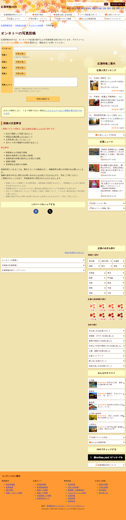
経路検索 (9, 487)
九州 (122, 8)
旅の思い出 (103, 493)
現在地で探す (116, 4)
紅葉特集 (71, 496)
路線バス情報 (42, 490)
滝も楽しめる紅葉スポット (99, 331)
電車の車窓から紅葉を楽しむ (100, 341)
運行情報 (9, 490)
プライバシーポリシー (75, 506)
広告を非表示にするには (74, 252)
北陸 (104, 8)
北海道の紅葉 (20, 25)
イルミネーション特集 (77, 493)
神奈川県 (105, 261)
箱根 (115, 266)
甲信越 (99, 8)
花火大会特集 (73, 487)
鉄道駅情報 (41, 484)
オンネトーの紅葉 (36, 25)
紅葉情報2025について (105, 465)
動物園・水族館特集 (76, 490)
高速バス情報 (42, 493)
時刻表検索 (10, 484)
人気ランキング (112, 14)
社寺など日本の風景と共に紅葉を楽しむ (105, 346)
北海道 (88, 8)
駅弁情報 (102, 490)
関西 (83, 8)
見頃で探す (38, 14)
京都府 (116, 261)
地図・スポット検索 (14, 493)
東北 (94, 8)
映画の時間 (103, 484)
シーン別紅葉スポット (88, 14)
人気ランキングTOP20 (105, 135)
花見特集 (71, 484)
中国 (113, 8)
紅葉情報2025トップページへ (14, 270)
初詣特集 (71, 498)
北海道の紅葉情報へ (10, 265)
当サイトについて (112, 18)
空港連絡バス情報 (44, 496)
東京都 (91, 261)
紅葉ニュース (13, 18)
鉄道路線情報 (42, 487)
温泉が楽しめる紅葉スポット (100, 366)
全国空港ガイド (43, 498)
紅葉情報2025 (9, 6)
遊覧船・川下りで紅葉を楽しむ (101, 336)
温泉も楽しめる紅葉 (63, 14)
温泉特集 (71, 501)
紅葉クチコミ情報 (62, 18)
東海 (109, 8)
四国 (118, 8)
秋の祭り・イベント (38, 18)
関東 (78, 8)
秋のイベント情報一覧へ (100, 208)
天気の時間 (103, 487)
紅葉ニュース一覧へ (98, 203)
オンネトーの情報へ (10, 260)
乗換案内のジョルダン (56, 506)
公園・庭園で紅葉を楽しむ (99, 351)
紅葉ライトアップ (96, 356)
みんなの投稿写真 (87, 18)
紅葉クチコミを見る (98, 437)
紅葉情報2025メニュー (13, 15)
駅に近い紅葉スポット (98, 361)
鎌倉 (91, 266)
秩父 (103, 266)
